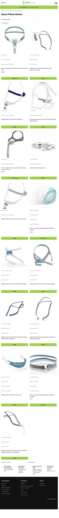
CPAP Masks (4, 55)
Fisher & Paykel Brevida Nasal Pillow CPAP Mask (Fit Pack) (14, 69)
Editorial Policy (5, 491)
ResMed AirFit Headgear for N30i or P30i (11, 395)
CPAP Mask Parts (34, 59)
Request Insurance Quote (27, 486)
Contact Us (23, 483)
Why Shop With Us (6, 487)
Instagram (42, 485)
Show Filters (5, 19)
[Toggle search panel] (51, 3)
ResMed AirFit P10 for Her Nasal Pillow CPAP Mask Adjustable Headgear (42, 338)
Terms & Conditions (6, 493)
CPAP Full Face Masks (6, 270)
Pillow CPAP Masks (34, 55)
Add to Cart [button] (14, 78)
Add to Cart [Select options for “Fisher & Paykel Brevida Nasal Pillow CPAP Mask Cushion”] (43, 238)
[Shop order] (18, 23)
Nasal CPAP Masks (5, 59)
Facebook (42, 483)
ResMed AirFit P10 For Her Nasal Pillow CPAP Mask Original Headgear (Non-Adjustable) (14, 451)
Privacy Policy (24, 495)
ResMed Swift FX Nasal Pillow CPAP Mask (11, 119)
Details (43, 78)
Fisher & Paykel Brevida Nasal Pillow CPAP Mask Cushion (42, 229)
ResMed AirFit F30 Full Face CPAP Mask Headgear (42, 283)
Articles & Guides (25, 488)
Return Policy (24, 492)
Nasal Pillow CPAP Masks (7, 64)
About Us (3, 483)
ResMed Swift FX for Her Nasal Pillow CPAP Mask (13, 219)
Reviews (3, 485)
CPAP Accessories (34, 210)
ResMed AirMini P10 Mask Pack (37, 167)
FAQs (22, 490)
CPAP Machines (33, 159)
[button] (55, 3)
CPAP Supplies (33, 64)
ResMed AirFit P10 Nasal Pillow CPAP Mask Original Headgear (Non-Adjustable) (14, 338)
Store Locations (5, 489)
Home (2, 10)
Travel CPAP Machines (35, 163)
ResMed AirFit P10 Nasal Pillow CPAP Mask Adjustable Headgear (40, 69)
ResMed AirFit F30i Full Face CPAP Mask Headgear (14, 283)
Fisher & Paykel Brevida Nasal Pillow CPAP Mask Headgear (42, 395)
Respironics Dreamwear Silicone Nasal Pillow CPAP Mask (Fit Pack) (43, 120)
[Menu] (3, 3)
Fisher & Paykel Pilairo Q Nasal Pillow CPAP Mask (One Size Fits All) (13, 168)
